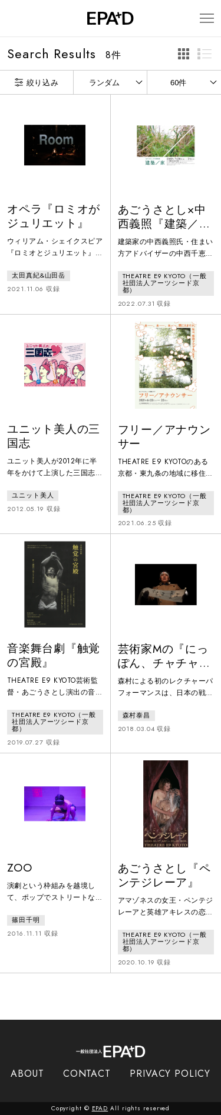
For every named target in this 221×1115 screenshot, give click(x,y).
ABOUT (27, 1073)
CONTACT (87, 1073)
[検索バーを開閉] (12, 18)
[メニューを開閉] (207, 18)
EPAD (100, 1108)
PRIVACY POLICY (170, 1073)
